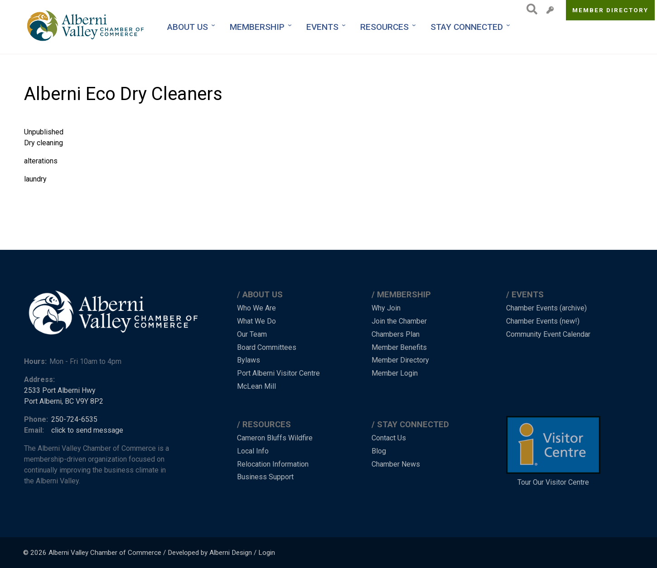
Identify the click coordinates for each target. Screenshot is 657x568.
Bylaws (248, 360)
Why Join (386, 308)
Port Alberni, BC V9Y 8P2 (63, 401)
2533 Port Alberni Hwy (60, 390)
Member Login (395, 373)
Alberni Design (230, 553)
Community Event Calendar (548, 334)
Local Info (253, 451)
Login (266, 553)
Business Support (265, 477)
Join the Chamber (399, 321)
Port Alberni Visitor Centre (278, 373)
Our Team (252, 334)
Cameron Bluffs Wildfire (275, 438)
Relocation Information (273, 464)
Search (529, 9)
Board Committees (266, 347)
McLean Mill (256, 386)
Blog (379, 451)
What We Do (256, 321)
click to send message (87, 430)
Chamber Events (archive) (546, 308)
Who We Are (256, 308)
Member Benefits (399, 347)
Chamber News (396, 464)
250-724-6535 (74, 419)
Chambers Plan (396, 334)
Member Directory (610, 10)
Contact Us (389, 438)
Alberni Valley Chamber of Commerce (104, 553)
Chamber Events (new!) (543, 321)
